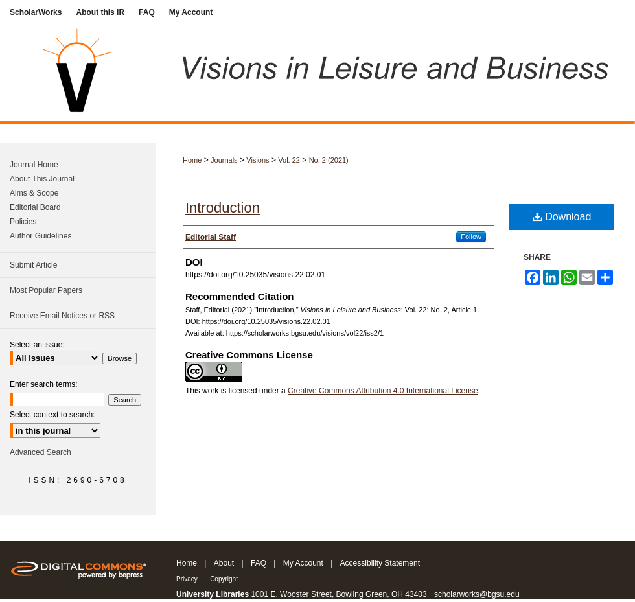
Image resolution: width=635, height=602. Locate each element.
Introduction (222, 208)
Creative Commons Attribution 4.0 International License (383, 390)
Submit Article (33, 265)
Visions (257, 160)
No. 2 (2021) (329, 160)
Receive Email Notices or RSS (62, 315)
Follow (471, 236)
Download (562, 216)
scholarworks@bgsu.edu (477, 594)
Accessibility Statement (380, 563)
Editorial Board (35, 207)
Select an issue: (37, 344)
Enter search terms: (44, 384)
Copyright (224, 579)
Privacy (187, 579)
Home (192, 160)
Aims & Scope (34, 193)
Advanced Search (40, 452)
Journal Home (34, 164)
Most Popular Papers (46, 290)
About (224, 563)
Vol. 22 (289, 160)
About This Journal (42, 178)
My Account (303, 563)
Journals (224, 160)
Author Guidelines (40, 235)
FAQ (258, 563)
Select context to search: (52, 414)
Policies (23, 221)
